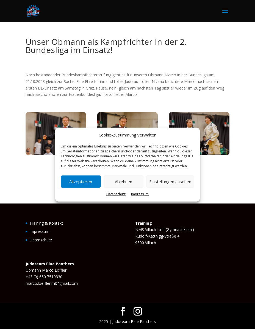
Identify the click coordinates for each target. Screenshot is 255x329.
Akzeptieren (80, 181)
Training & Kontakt (46, 223)
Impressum (140, 194)
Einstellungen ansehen (170, 181)
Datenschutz (116, 194)
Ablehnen (123, 181)
